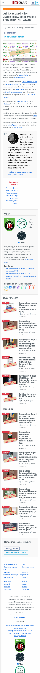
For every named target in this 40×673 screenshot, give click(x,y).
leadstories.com (19, 78)
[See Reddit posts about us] (33, 287)
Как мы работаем (28, 567)
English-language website (13, 92)
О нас (24, 564)
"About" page (12, 125)
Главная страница (10, 564)
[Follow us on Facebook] (14, 287)
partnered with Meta (23, 101)
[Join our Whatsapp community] (21, 287)
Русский (24, 587)
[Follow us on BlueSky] (10, 287)
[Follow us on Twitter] (25, 287)
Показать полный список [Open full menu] (3, 2)
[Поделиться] (33, 3)
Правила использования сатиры (10, 573)
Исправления (8, 577)
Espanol (7, 584)
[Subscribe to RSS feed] (6, 290)
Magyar (24, 584)
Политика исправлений (24, 573)
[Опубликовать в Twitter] (37, 3)
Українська (25, 589)
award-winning (23, 75)
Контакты (25, 577)
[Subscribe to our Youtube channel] (29, 287)
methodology (20, 89)
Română (7, 587)
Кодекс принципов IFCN (10, 568)
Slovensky (7, 589)
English (24, 581)
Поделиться (10, 32)
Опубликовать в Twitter (14, 36)
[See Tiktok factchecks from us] (6, 287)
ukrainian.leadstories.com (13, 84)
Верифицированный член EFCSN (18, 273)
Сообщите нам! (20, 617)
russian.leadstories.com (29, 82)
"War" (35, 116)
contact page (18, 127)
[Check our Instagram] (18, 287)
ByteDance (6, 104)
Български (7, 581)
